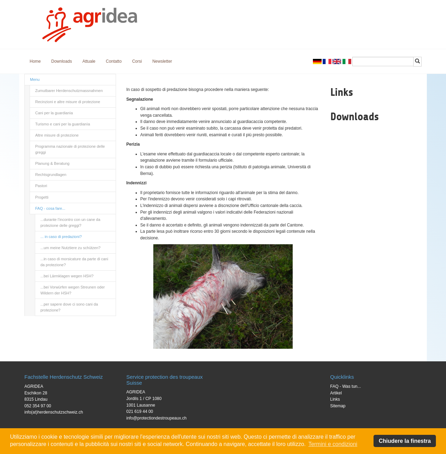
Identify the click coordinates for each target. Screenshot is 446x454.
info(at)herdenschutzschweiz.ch (53, 412)
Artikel (336, 393)
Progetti (41, 197)
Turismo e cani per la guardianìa (62, 124)
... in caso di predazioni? (61, 236)
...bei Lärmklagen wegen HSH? (66, 276)
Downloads (61, 61)
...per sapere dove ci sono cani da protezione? (69, 307)
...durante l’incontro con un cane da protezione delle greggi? (70, 222)
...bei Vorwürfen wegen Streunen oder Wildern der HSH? (72, 290)
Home (35, 61)
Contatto (114, 61)
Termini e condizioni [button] (332, 444)
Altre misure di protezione (57, 135)
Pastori (41, 186)
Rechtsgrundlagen (50, 174)
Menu (35, 79)
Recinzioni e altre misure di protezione (67, 102)
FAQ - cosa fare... (50, 208)
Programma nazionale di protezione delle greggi (70, 149)
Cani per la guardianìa (54, 113)
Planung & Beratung (52, 163)
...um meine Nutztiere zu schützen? (70, 248)
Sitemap (338, 405)
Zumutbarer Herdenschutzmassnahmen (69, 91)
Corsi (137, 61)
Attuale (88, 61)
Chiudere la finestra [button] (405, 441)
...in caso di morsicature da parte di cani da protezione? (74, 262)
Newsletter (162, 61)
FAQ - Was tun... (345, 386)
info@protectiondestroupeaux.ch (156, 418)
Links (335, 399)
